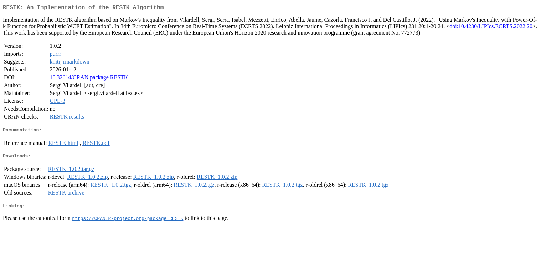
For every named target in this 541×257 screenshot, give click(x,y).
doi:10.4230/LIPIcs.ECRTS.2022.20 (490, 28)
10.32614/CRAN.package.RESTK (89, 79)
